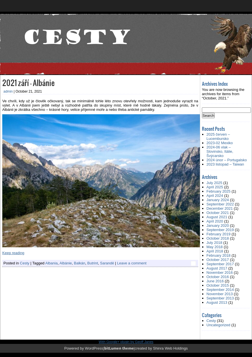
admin (8, 91)
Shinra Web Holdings (170, 348)
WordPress (94, 348)
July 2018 (214, 242)
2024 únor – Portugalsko (226, 160)
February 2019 (218, 234)
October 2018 (217, 238)
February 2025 (218, 191)
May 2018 (214, 247)
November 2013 (219, 294)
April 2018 (214, 251)
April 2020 (214, 221)
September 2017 (220, 264)
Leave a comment (131, 263)
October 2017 (217, 260)
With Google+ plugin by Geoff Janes (126, 342)
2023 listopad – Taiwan (225, 164)
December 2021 (219, 208)
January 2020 (217, 225)
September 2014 (220, 289)
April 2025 (214, 187)
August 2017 (216, 268)
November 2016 (219, 272)
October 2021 (217, 213)
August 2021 (216, 217)
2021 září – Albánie (28, 82)
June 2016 (215, 281)
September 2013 (220, 298)
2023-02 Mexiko (219, 143)
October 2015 (217, 285)
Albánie (66, 263)
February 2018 (218, 255)
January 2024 (217, 200)
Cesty (24, 263)
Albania (51, 263)
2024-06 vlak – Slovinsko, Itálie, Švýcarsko (219, 151)
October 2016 (217, 277)
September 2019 (220, 230)
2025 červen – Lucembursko (218, 136)
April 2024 (214, 195)
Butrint (92, 263)
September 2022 (220, 204)
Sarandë (107, 263)
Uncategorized (218, 325)
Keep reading (13, 253)
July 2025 (214, 183)
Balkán (79, 263)
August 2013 (216, 302)
